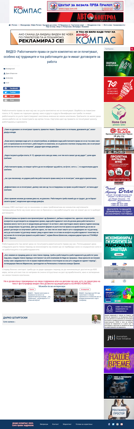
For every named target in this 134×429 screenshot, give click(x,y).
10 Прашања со (64, 25)
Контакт (55, 424)
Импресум (44, 424)
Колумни (85, 27)
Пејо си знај (50, 27)
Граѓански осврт (78, 25)
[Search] (132, 49)
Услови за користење (84, 424)
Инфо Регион (36, 25)
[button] (11, 88)
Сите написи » (9, 322)
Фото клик (108, 25)
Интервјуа (77, 27)
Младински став (95, 25)
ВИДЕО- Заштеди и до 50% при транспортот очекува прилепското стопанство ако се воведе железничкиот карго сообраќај (90, 296)
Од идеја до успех (50, 25)
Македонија (25, 25)
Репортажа (67, 27)
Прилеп (32, 289)
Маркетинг (67, 424)
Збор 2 (59, 27)
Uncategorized (10, 69)
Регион (15, 25)
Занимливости (119, 25)
